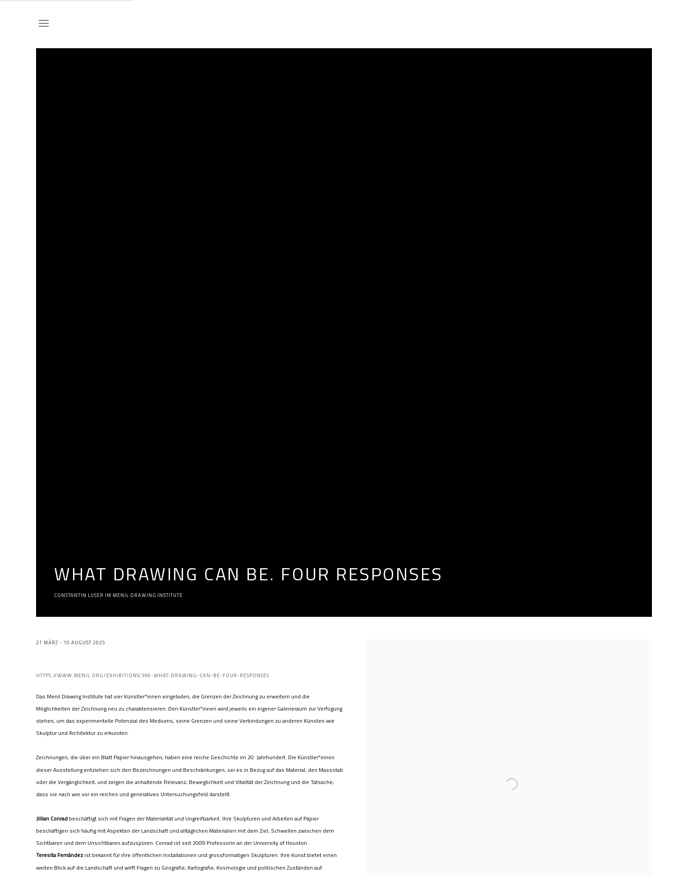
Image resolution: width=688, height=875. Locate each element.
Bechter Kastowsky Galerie (607, 24)
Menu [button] (43, 24)
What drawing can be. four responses (248, 573)
